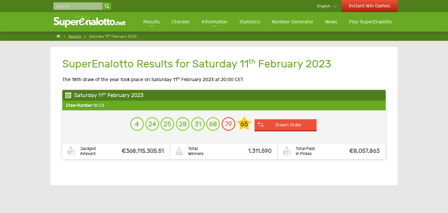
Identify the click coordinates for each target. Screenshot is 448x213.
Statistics (249, 22)
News (331, 22)
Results (150, 22)
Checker (179, 22)
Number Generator (292, 22)
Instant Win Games (369, 6)
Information (213, 22)
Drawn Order (300, 127)
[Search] (77, 6)
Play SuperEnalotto (370, 22)
